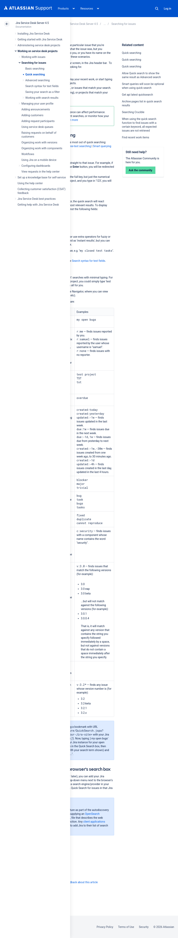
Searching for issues (33, 62)
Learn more (71, 119)
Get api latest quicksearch (137, 94)
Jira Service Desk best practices (37, 198)
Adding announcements (35, 109)
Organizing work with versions (39, 142)
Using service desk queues (37, 126)
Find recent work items (135, 137)
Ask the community (140, 170)
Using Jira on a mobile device (38, 159)
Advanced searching (37, 80)
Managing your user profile (37, 103)
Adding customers (32, 115)
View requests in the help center (40, 171)
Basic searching (34, 68)
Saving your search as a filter (42, 91)
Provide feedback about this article (77, 882)
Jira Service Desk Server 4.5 (32, 22)
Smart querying (102, 146)
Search (157, 8)
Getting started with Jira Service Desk (40, 39)
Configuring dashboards (35, 165)
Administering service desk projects (39, 45)
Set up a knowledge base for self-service (42, 177)
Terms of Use (126, 926)
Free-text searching (79, 146)
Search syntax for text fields (42, 86)
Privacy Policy (105, 926)
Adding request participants (38, 121)
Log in (167, 8)
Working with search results (41, 97)
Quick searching (35, 74)
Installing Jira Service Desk (34, 33)
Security (144, 926)
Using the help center (30, 183)
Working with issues (33, 56)
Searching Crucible (133, 112)
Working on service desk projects (38, 51)
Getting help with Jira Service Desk (38, 204)
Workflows (27, 154)
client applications (94, 821)
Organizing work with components (41, 148)
